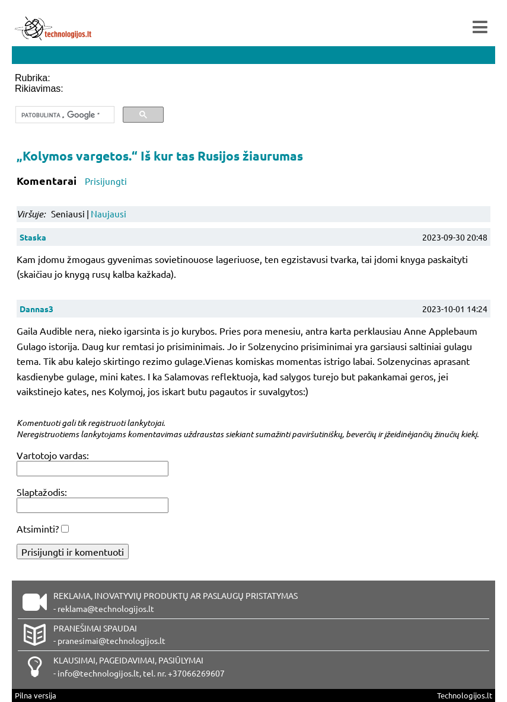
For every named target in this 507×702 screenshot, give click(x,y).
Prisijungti (106, 181)
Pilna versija (35, 695)
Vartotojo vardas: (53, 455)
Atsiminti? (38, 528)
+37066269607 (196, 673)
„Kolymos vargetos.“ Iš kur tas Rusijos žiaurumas (160, 156)
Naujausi (108, 213)
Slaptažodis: (42, 492)
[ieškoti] (63, 115)
